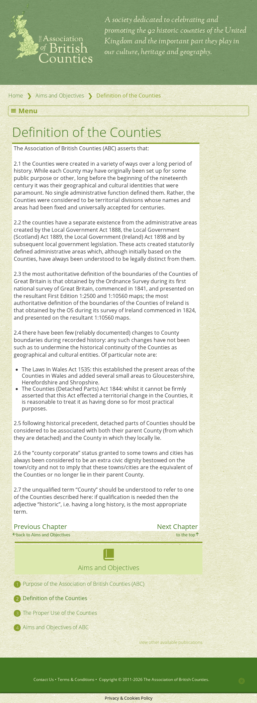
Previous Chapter (40, 526)
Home (15, 95)
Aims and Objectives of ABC (56, 627)
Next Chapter (177, 526)
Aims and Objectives (59, 95)
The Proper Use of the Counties (60, 613)
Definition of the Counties (86, 132)
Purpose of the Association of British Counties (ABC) (83, 583)
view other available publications (170, 642)
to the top (185, 534)
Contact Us (43, 679)
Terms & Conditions (76, 679)
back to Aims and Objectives (43, 534)
